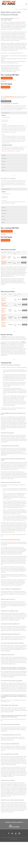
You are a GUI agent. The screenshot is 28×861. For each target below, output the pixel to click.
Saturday (3, 166)
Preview (23, 256)
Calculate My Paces (6, 100)
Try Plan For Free (7, 77)
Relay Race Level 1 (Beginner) (3, 298)
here (7, 592)
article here (12, 541)
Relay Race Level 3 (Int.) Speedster (4, 262)
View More (16, 17)
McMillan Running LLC (15, 836)
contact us (11, 699)
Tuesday (3, 154)
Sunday (3, 169)
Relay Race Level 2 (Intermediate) (4, 303)
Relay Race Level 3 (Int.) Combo (4, 256)
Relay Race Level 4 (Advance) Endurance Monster (3, 317)
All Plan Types (16, 8)
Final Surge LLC (23, 836)
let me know (7, 533)
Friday (3, 163)
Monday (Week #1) (5, 112)
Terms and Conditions (14, 838)
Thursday (4, 160)
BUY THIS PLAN (5, 86)
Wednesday (4, 157)
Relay (21, 8)
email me (17, 736)
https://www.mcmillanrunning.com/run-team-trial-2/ (11, 150)
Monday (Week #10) (6, 188)
